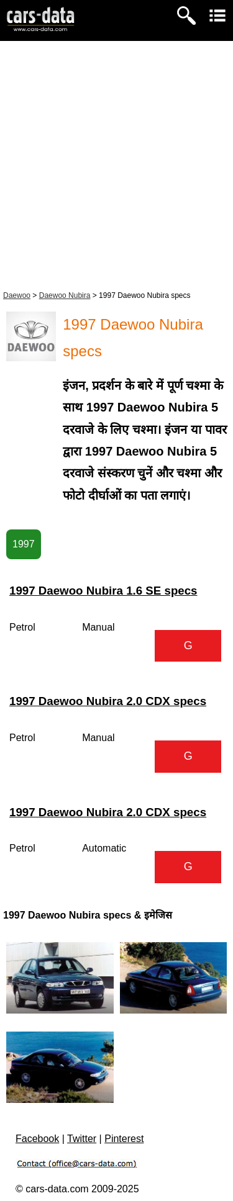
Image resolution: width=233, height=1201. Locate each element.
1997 (23, 544)
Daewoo (16, 295)
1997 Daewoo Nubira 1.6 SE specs (103, 590)
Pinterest (124, 1138)
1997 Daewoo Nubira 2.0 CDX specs (107, 701)
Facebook (37, 1138)
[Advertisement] (116, 163)
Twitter (81, 1138)
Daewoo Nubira (65, 295)
